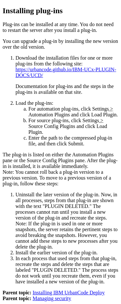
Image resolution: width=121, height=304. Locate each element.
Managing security (52, 298)
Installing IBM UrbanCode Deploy (69, 292)
